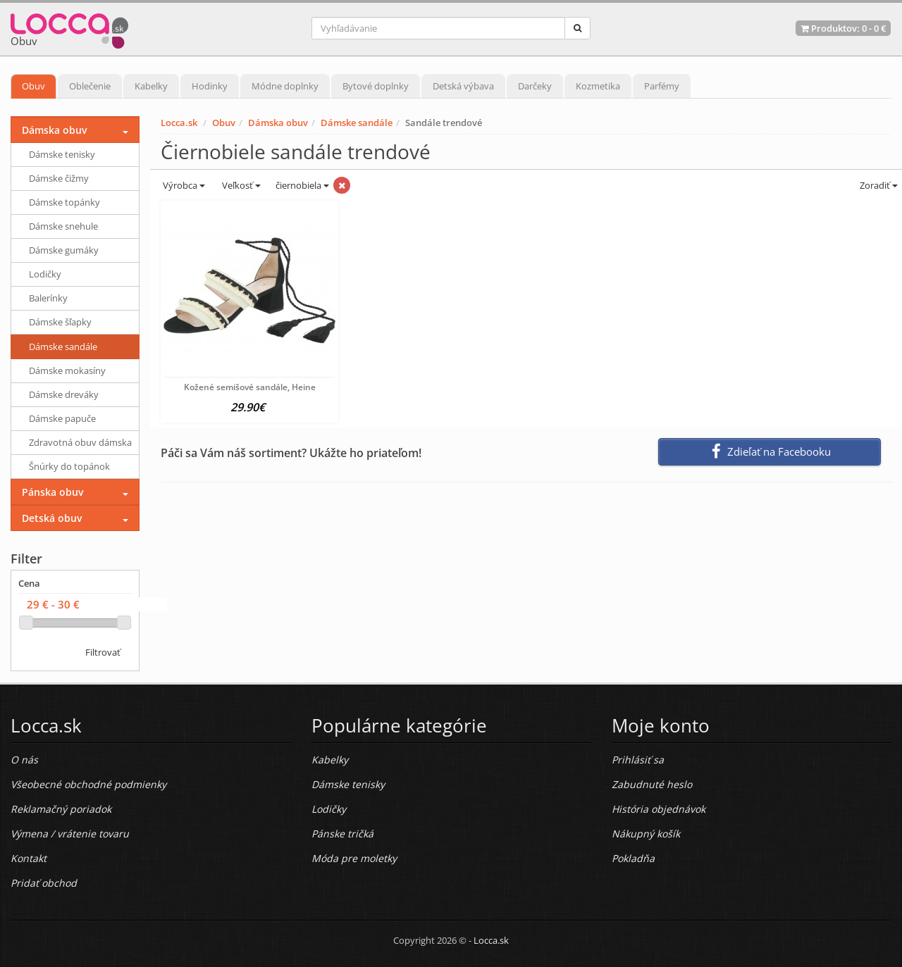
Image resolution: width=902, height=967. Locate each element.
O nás (24, 759)
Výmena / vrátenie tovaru (70, 833)
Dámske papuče (62, 418)
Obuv (33, 86)
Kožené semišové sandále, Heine (250, 387)
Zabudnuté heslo (652, 784)
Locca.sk (179, 122)
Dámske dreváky (64, 394)
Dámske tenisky (62, 154)
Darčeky (535, 86)
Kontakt (29, 858)
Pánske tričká (342, 833)
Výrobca (183, 185)
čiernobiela (302, 185)
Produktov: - (843, 28)
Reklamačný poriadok (61, 809)
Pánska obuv (52, 492)
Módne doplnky (285, 86)
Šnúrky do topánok (69, 466)
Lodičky (45, 274)
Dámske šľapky (60, 322)
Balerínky (48, 298)
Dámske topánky (64, 202)
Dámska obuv (278, 122)
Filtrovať (103, 652)
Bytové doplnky (375, 86)
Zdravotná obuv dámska (80, 442)
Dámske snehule (63, 226)
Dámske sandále (357, 122)
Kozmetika (598, 86)
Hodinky (210, 86)
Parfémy (661, 86)
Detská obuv (52, 518)
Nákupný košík (646, 833)
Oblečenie (90, 86)
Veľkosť (240, 185)
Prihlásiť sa (638, 759)
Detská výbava (463, 86)
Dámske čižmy (59, 178)
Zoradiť (878, 185)
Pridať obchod (44, 883)
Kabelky (151, 86)
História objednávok (658, 809)
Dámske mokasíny (67, 370)
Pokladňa (633, 858)
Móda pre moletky (354, 858)
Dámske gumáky (64, 250)
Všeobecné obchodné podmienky (88, 784)
